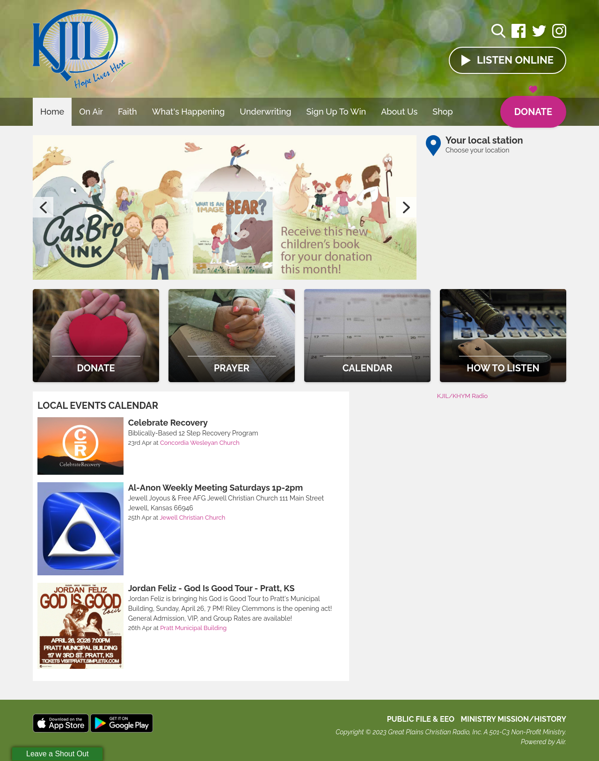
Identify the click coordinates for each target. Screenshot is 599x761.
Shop (442, 111)
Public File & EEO (421, 719)
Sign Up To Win (336, 111)
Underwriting (265, 111)
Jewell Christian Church (192, 517)
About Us (399, 111)
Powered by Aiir (543, 742)
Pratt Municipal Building (193, 627)
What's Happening (188, 111)
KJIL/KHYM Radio (462, 395)
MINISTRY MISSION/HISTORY (513, 719)
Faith (127, 111)
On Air (91, 111)
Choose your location (477, 150)
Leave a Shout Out (57, 754)
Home (52, 111)
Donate (533, 106)
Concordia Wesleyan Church (200, 442)
